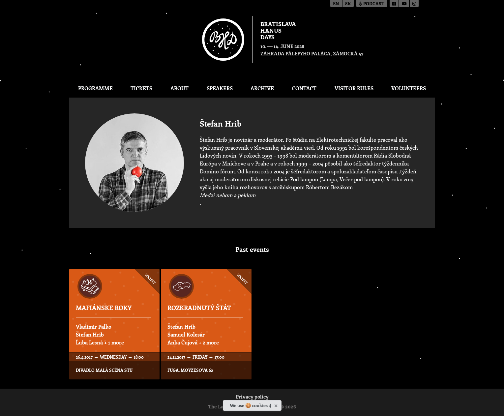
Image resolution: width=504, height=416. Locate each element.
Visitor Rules (354, 88)
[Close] (276, 404)
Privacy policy (252, 397)
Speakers (220, 88)
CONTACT (304, 88)
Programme (95, 88)
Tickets (141, 88)
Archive (262, 88)
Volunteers (408, 88)
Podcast (371, 4)
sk (348, 4)
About (179, 88)
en (336, 4)
